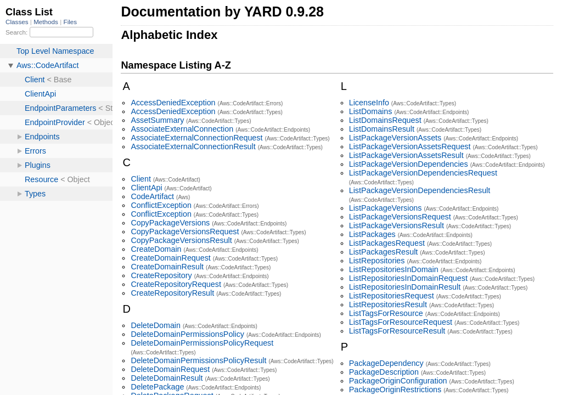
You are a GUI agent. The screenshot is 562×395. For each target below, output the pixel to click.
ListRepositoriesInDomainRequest (408, 278)
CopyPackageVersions (170, 222)
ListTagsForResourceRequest (400, 322)
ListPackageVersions (385, 208)
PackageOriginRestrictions (395, 389)
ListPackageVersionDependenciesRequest (423, 172)
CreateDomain (156, 249)
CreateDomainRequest (170, 257)
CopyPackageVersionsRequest (185, 231)
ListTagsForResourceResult (397, 330)
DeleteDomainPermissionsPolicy (187, 334)
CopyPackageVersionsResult (181, 240)
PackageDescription (384, 372)
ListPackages (372, 234)
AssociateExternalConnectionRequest (196, 137)
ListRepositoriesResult (388, 304)
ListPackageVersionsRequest (400, 216)
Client (141, 178)
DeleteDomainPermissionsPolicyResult (198, 360)
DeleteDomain (156, 325)
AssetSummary (157, 120)
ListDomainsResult (381, 129)
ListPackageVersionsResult (396, 225)
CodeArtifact (152, 196)
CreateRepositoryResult (172, 293)
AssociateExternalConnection (182, 129)
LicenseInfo (369, 102)
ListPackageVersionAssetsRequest (410, 146)
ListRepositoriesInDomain (394, 269)
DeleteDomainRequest (170, 369)
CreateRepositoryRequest (176, 284)
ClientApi (146, 187)
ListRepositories (377, 260)
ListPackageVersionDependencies (408, 164)
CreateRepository (161, 275)
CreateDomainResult (167, 266)
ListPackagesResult (383, 251)
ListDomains (370, 111)
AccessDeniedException (173, 102)
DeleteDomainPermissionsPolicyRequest (202, 342)
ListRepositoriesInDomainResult (404, 287)
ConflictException (161, 205)
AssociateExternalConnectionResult (193, 146)
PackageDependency (386, 363)
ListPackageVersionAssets (395, 137)
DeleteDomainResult (167, 378)
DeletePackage (157, 386)
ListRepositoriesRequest (391, 295)
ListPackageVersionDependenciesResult (420, 190)
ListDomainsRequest (385, 120)
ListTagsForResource (386, 313)
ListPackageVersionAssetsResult (406, 155)
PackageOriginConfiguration (398, 380)
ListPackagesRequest (387, 243)
